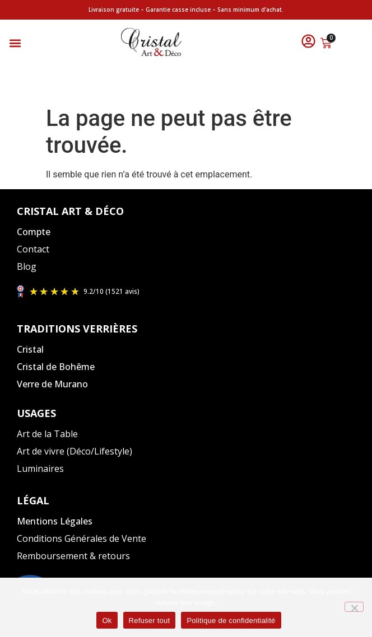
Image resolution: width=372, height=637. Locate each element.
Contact (33, 249)
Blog (26, 266)
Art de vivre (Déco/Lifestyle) (74, 451)
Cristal (30, 349)
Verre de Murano (52, 384)
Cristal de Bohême (56, 366)
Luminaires (40, 468)
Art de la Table (47, 434)
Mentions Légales (54, 521)
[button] (15, 43)
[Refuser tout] (354, 607)
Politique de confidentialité (231, 620)
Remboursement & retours (73, 556)
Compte (33, 232)
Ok (106, 620)
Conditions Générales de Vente (81, 538)
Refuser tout (149, 620)
